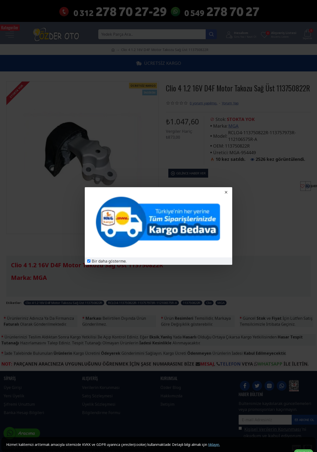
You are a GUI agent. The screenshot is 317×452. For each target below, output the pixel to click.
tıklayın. (214, 444)
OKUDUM (303, 444)
